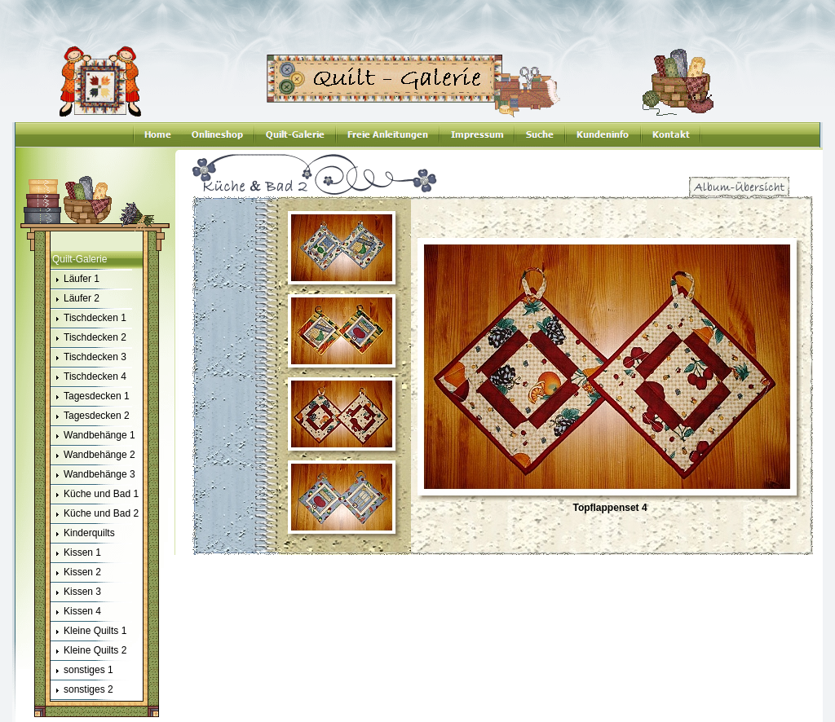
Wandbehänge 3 (93, 475)
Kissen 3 (76, 592)
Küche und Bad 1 (95, 494)
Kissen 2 (76, 572)
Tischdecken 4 (88, 377)
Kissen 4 (76, 612)
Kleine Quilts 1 (88, 631)
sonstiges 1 (82, 670)
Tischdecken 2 (88, 338)
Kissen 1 (76, 553)
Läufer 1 (75, 279)
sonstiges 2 (82, 690)
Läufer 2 (75, 299)
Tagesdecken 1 (90, 396)
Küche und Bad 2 (95, 514)
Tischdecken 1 (88, 318)
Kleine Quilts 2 (88, 651)
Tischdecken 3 (88, 357)
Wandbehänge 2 (93, 455)
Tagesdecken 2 (90, 416)
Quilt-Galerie (79, 259)
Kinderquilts (83, 533)
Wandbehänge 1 (93, 435)
